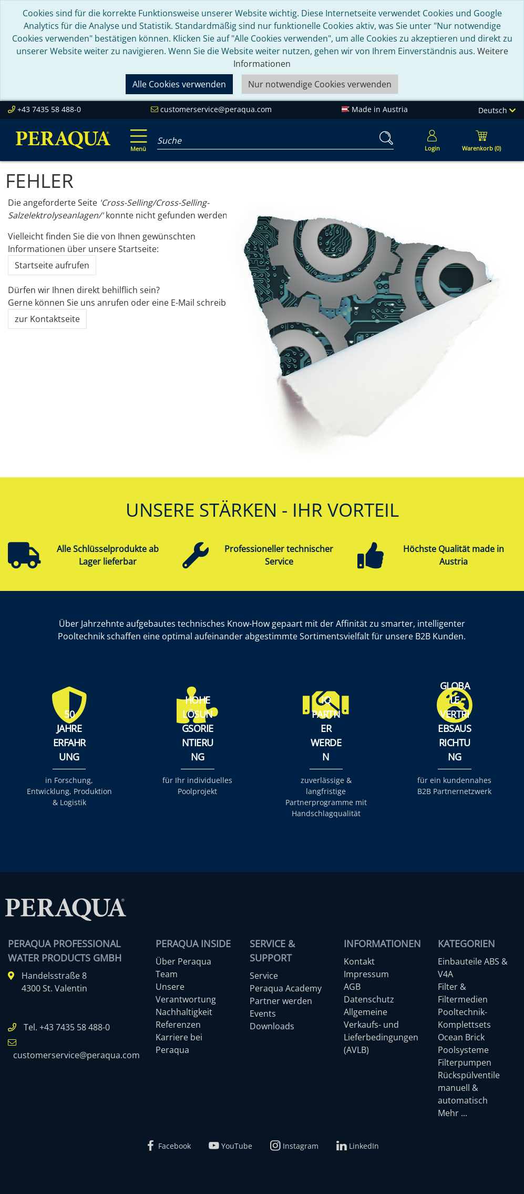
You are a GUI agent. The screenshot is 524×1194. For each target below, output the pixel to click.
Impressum (366, 974)
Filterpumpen (464, 1062)
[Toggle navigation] (137, 133)
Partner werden (281, 1001)
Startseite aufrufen (52, 265)
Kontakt (359, 961)
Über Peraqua (183, 961)
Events (263, 1013)
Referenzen (178, 1024)
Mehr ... (452, 1113)
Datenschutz (369, 999)
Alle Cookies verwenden (179, 84)
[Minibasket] (481, 140)
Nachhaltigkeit (184, 1012)
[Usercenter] (432, 140)
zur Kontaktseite (47, 319)
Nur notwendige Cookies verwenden (320, 84)
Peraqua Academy (286, 988)
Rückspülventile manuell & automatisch (469, 1087)
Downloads (272, 1026)
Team (167, 974)
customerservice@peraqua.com (216, 109)
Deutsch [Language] (497, 110)
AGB (352, 986)
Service (264, 975)
